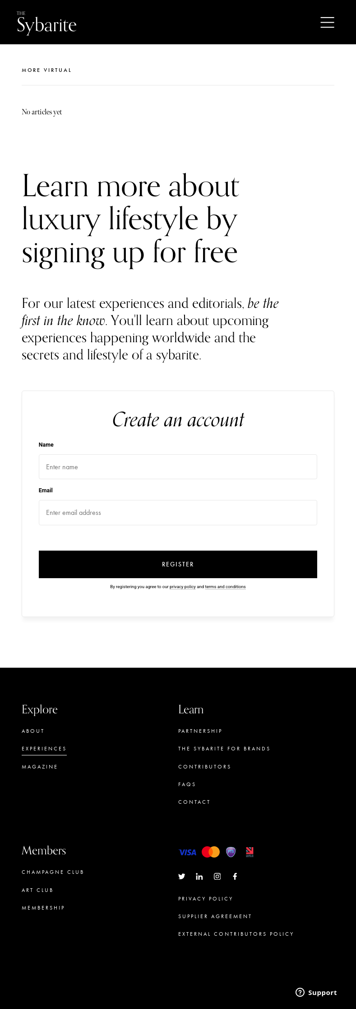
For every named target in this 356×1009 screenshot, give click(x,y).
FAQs (187, 784)
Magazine (40, 766)
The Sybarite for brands (224, 748)
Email (46, 490)
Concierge (42, 925)
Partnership (200, 731)
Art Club (38, 890)
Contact (194, 802)
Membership (43, 907)
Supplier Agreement (215, 916)
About (33, 731)
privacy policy (183, 586)
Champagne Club (53, 872)
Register (178, 564)
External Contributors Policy (236, 934)
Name (46, 444)
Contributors (204, 766)
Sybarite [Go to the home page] (47, 22)
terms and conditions (225, 586)
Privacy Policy (205, 898)
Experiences (44, 748)
